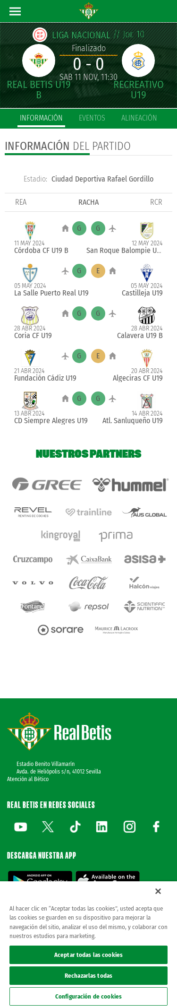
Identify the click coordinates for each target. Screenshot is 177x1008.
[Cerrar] (158, 891)
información (41, 117)
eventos (92, 117)
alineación (139, 117)
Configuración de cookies (88, 996)
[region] (88, 944)
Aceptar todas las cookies (88, 954)
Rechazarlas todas (88, 975)
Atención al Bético (28, 779)
